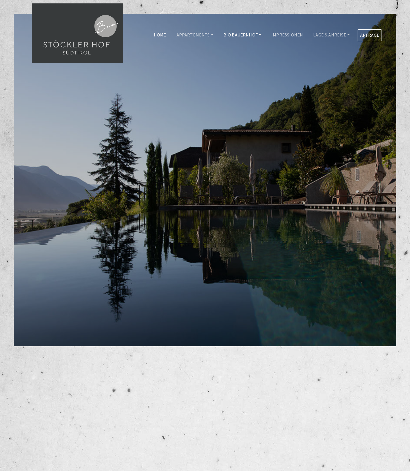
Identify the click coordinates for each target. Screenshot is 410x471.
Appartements (193, 35)
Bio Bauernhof (241, 35)
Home (160, 35)
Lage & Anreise (329, 35)
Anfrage (369, 35)
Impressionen (287, 35)
